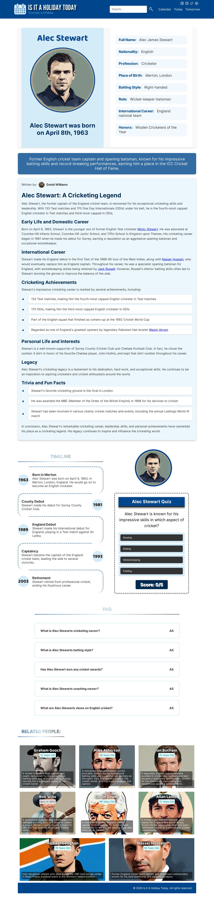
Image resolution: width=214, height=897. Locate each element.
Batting (127, 548)
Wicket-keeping (131, 560)
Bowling (127, 537)
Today (178, 9)
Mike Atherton (107, 750)
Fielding (127, 571)
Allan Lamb (166, 797)
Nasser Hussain (173, 259)
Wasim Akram (158, 330)
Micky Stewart (147, 229)
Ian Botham (166, 750)
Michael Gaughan (62, 843)
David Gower (107, 797)
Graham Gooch (47, 750)
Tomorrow (192, 9)
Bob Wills (47, 797)
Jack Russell (106, 269)
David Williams (57, 184)
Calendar (164, 9)
